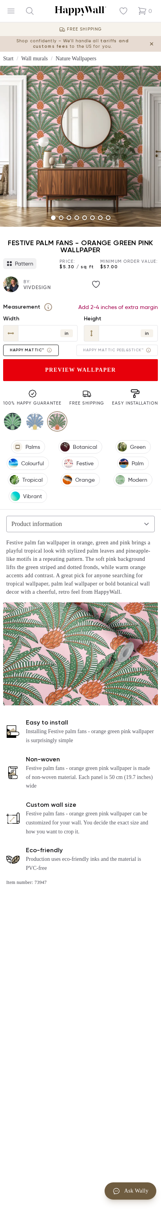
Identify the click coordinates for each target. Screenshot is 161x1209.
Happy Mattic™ (31, 350)
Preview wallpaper (80, 370)
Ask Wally (130, 1191)
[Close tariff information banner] (151, 44)
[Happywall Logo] (80, 11)
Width (11, 318)
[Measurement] (48, 307)
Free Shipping (84, 29)
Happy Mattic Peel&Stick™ (117, 350)
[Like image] (96, 284)
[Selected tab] (80, 524)
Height (92, 318)
